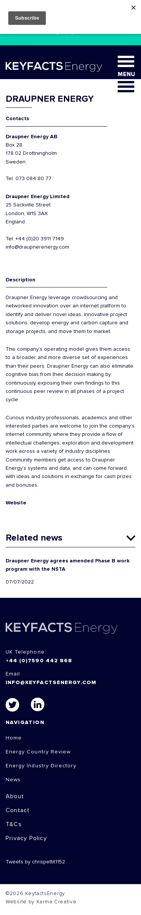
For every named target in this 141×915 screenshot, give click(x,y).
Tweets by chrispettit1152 (35, 862)
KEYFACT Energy (54, 67)
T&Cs (14, 824)
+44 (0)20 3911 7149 (39, 238)
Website (16, 503)
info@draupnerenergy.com (37, 247)
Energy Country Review (38, 752)
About (15, 796)
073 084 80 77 (33, 178)
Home (14, 738)
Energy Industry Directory (41, 765)
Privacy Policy (26, 838)
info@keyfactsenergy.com (51, 682)
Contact (18, 810)
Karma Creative (56, 901)
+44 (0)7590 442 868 (39, 660)
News (13, 779)
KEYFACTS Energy (62, 628)
